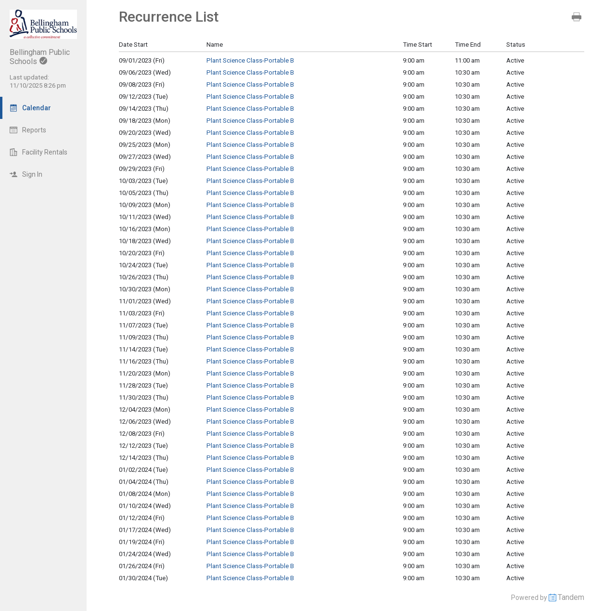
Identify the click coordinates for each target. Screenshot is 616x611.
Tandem (571, 597)
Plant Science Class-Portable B (250, 60)
